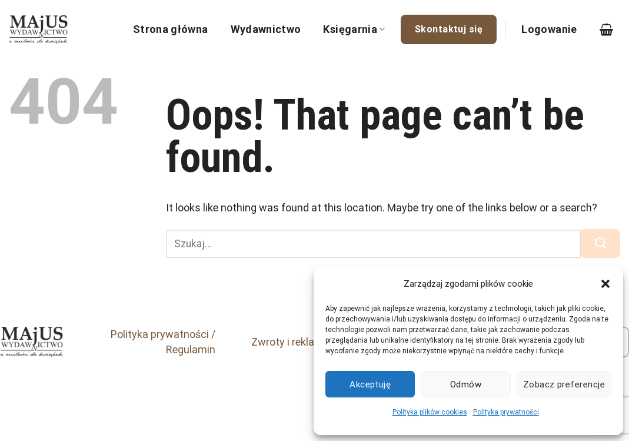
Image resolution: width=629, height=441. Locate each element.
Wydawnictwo (266, 29)
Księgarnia (354, 29)
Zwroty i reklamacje (297, 342)
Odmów (465, 384)
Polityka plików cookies (429, 412)
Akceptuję (370, 384)
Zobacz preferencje (564, 384)
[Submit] (600, 243)
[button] (605, 284)
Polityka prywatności (506, 412)
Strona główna (170, 29)
